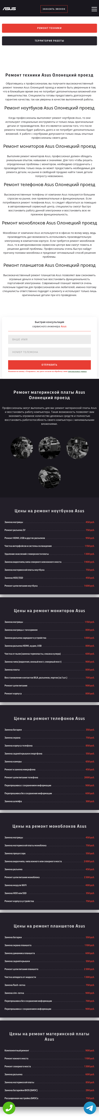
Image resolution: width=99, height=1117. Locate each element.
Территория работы (49, 41)
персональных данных (77, 371)
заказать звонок (54, 9)
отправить (49, 365)
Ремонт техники (49, 28)
